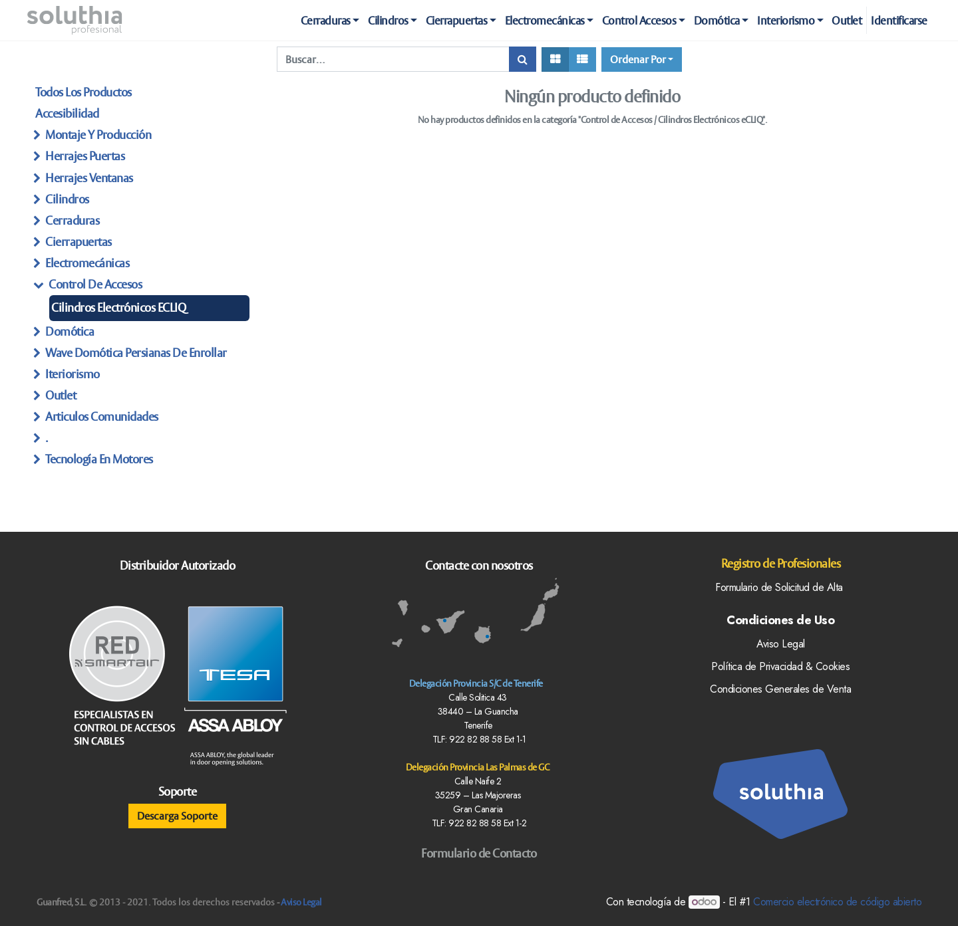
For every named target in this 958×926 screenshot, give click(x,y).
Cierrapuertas (78, 241)
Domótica (69, 331)
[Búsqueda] (522, 59)
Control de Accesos (95, 284)
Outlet (60, 395)
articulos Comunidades (101, 416)
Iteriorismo (72, 374)
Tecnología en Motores (99, 459)
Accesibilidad (67, 113)
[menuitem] (847, 21)
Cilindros (67, 199)
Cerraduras (72, 220)
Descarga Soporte (177, 815)
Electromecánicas (87, 263)
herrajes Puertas (84, 156)
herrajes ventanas (89, 177)
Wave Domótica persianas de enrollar (136, 352)
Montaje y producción (98, 134)
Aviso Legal (301, 902)
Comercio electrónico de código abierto (837, 901)
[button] (641, 59)
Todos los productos (83, 92)
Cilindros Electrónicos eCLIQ (118, 307)
